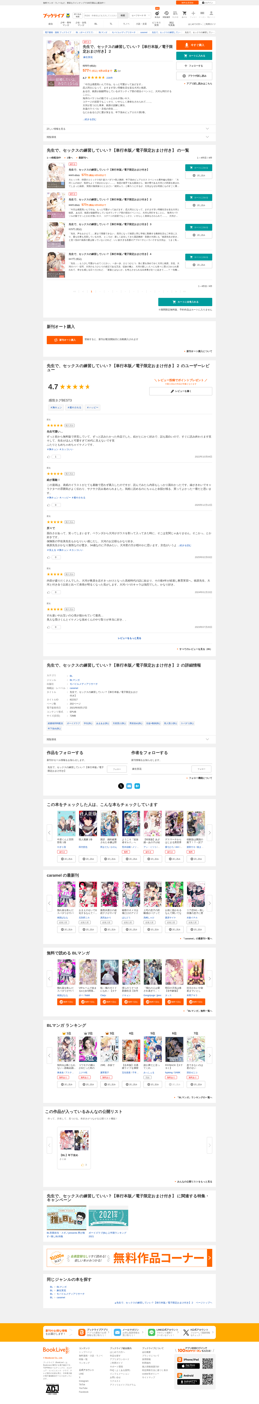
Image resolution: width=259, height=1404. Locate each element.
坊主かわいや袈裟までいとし (195, 989)
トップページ (85, 1352)
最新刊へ (83, 157)
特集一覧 (83, 1359)
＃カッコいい (66, 449)
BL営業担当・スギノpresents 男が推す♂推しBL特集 (66, 1234)
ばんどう (126, 917)
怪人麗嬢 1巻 (85, 839)
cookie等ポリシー (150, 1374)
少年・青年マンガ (65, 23)
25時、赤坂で (107, 1065)
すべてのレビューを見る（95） (195, 649)
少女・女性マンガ (81, 23)
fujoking (168, 1072)
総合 (51, 24)
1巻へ (70, 157)
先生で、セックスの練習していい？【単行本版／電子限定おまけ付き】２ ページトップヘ (163, 1302)
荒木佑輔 (126, 847)
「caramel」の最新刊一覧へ (197, 938)
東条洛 (60, 1072)
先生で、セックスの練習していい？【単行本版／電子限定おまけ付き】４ (110, 254)
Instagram (83, 1381)
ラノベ (126, 24)
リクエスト (115, 1381)
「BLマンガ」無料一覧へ (199, 1011)
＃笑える (51, 550)
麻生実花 (88, 57)
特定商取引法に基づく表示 (155, 1370)
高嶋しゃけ (149, 917)
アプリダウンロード (119, 1359)
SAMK (177, 1072)
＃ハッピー (92, 407)
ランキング (84, 1363)
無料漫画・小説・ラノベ (91, 1355)
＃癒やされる (74, 407)
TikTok (82, 1384)
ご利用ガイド (210, 24)
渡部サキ (191, 847)
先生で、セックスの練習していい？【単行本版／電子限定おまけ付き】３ (110, 224)
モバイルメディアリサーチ (84, 684)
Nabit (87, 995)
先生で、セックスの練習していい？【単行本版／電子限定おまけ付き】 (109, 169)
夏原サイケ (170, 917)
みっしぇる (149, 1072)
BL (96, 23)
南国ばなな (62, 917)
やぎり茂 (61, 847)
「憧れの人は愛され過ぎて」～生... (152, 991)
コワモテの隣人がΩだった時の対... (87, 1068)
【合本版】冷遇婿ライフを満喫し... (130, 1068)
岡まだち (104, 847)
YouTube (83, 1388)
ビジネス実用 (156, 23)
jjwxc (159, 995)
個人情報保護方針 (150, 1366)
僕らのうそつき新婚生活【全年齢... (130, 991)
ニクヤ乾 (83, 1072)
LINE (81, 1374)
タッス (168, 995)
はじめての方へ (195, 24)
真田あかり (105, 917)
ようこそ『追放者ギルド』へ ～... (130, 842)
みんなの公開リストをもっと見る (194, 1181)
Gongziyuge (149, 995)
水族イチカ (192, 917)
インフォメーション (119, 1374)
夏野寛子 (104, 1072)
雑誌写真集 (171, 23)
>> (184, 291)
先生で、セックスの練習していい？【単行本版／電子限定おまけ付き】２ (110, 199)
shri (177, 847)
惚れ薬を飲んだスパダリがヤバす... (65, 913)
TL (111, 24)
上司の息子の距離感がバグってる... (152, 913)
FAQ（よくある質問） (120, 1370)
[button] (66, 859)
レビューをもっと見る (129, 638)
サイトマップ (148, 1377)
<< (74, 291)
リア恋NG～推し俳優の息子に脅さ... (195, 913)
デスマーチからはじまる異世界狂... (173, 842)
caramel (74, 688)
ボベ (81, 995)
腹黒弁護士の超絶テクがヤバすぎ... (108, 913)
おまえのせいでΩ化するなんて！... (88, 911)
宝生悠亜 (126, 1072)
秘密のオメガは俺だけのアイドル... (130, 913)
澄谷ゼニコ (192, 1072)
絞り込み (77, 15)
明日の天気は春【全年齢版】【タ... (173, 991)
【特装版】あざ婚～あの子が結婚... (152, 842)
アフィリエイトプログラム (123, 1385)
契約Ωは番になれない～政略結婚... (66, 1066)
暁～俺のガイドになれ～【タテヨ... (108, 991)
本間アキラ (192, 995)
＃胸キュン (56, 407)
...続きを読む (89, 119)
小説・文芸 (141, 24)
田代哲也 (83, 847)
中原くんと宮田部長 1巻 (65, 841)
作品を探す (115, 1355)
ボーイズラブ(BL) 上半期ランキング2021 (107, 1234)
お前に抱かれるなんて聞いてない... (173, 913)
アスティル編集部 (74, 1072)
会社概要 (146, 1352)
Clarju (103, 995)
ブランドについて (150, 1355)
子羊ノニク (137, 1072)
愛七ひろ (169, 847)
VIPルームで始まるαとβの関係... (88, 989)
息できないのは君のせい (195, 1066)
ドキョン (126, 995)
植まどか (201, 847)
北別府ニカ (84, 917)
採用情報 (146, 1359)
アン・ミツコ (150, 847)
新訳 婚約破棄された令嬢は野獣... (108, 842)
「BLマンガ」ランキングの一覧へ (194, 1097)
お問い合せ (115, 1377)
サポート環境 (116, 1366)
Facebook (83, 1392)
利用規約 (146, 1363)
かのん (114, 847)
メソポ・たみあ (139, 847)
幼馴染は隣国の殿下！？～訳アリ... (195, 842)
